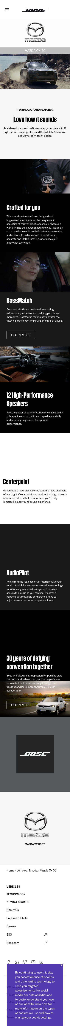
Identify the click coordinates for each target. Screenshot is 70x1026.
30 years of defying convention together (29, 661)
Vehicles (13, 886)
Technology (16, 894)
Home (10, 870)
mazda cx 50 (48, 870)
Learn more (21, 335)
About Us (13, 909)
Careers (11, 926)
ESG (9, 934)
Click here (41, 1004)
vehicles (22, 870)
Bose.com (13, 942)
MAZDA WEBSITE (35, 844)
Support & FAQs (17, 918)
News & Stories (18, 902)
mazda (33, 870)
